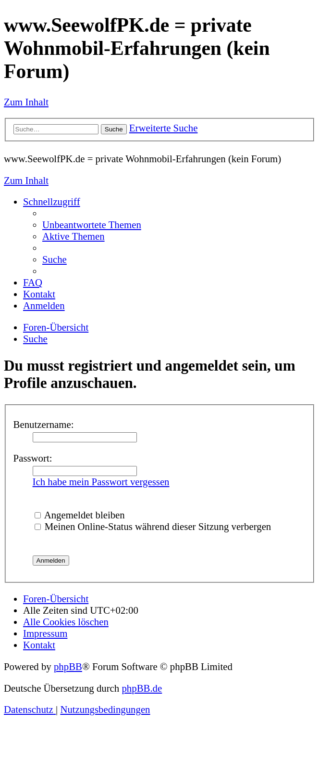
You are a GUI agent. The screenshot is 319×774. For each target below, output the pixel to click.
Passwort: (32, 458)
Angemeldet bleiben (80, 514)
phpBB (68, 666)
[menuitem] (91, 224)
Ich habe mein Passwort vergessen (101, 481)
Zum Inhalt (26, 101)
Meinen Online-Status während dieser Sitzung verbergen (153, 526)
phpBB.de (142, 688)
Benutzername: (43, 424)
